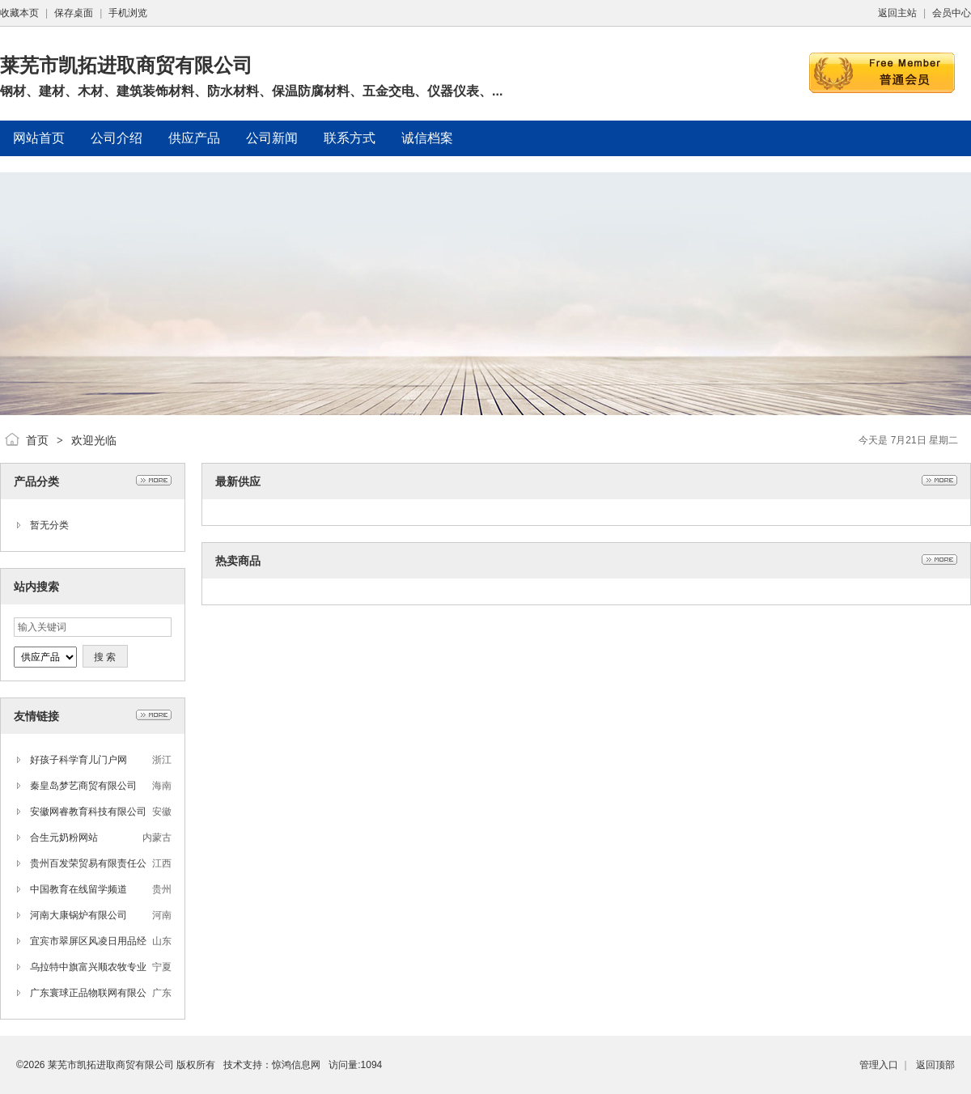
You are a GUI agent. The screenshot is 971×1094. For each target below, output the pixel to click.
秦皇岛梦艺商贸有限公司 (83, 785)
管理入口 (878, 1065)
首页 (37, 440)
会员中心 (951, 13)
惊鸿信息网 (296, 1065)
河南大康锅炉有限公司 (78, 915)
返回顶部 (935, 1065)
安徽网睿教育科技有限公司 (88, 811)
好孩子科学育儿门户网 (78, 759)
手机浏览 (127, 13)
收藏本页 (19, 13)
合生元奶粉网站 (64, 837)
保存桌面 (73, 13)
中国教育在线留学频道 (78, 889)
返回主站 (897, 13)
